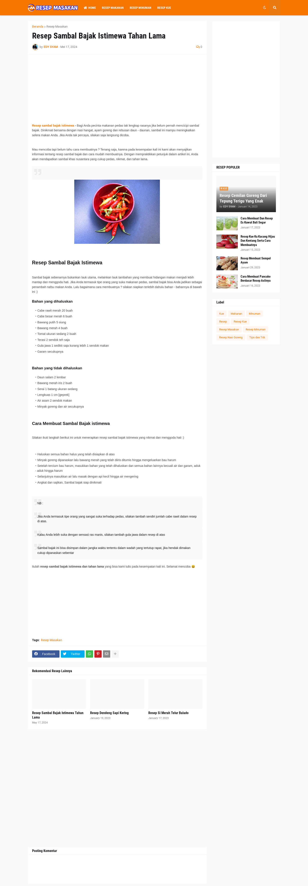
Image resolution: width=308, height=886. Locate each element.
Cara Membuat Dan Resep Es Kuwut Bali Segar (257, 220)
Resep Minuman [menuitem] (140, 7)
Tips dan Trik (257, 337)
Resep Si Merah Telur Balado (168, 713)
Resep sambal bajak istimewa (53, 125)
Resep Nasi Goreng (231, 337)
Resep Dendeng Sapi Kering (109, 713)
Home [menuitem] (90, 7)
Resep (223, 321)
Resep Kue (240, 321)
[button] (264, 7)
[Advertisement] (117, 89)
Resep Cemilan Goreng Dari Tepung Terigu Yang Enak (243, 198)
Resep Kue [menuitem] (164, 7)
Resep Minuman (255, 329)
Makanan (236, 313)
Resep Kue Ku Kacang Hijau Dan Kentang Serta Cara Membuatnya (258, 241)
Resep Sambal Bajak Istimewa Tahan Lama (57, 715)
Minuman (254, 313)
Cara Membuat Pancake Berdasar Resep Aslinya (256, 279)
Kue (221, 313)
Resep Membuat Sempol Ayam (256, 260)
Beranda (37, 26)
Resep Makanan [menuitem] (113, 7)
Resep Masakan (57, 26)
